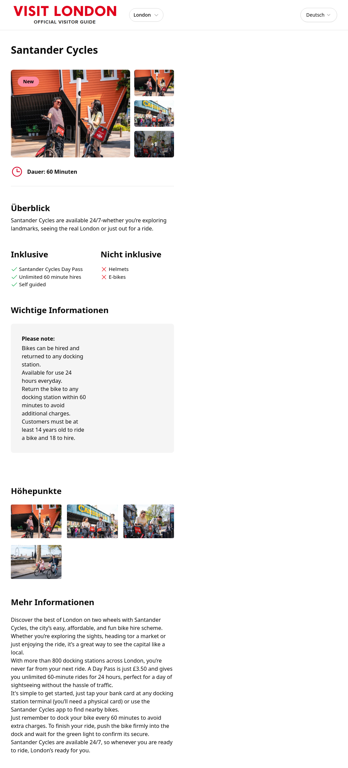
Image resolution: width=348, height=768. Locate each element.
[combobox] (318, 15)
